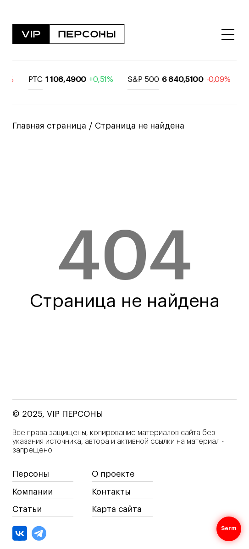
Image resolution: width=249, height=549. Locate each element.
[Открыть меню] (228, 34)
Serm (229, 529)
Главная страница (49, 126)
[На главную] (68, 34)
